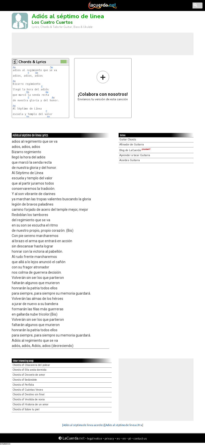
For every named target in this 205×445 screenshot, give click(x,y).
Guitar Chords (127, 139)
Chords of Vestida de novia (28, 399)
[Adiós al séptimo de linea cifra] (124, 425)
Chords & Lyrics (32, 61)
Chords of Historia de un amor (30, 404)
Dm (51, 67)
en (124, 438)
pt (129, 438)
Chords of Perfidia (23, 384)
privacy (109, 438)
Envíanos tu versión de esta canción (103, 85)
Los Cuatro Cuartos (52, 22)
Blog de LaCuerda (134, 150)
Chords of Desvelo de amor (28, 374)
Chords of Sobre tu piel (25, 409)
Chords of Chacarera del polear (31, 365)
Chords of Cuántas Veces (27, 389)
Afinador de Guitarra (131, 144)
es (118, 438)
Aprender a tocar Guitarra (134, 155)
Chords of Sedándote (24, 379)
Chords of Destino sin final (28, 394)
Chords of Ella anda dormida (29, 369)
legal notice (94, 438)
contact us (140, 438)
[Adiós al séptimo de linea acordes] (83, 425)
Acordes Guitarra (129, 160)
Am (14, 67)
